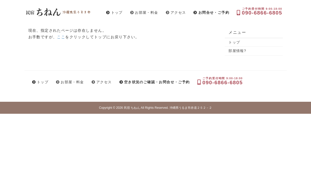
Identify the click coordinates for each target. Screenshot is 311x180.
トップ (234, 42)
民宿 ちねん (132, 108)
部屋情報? (237, 51)
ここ (61, 37)
